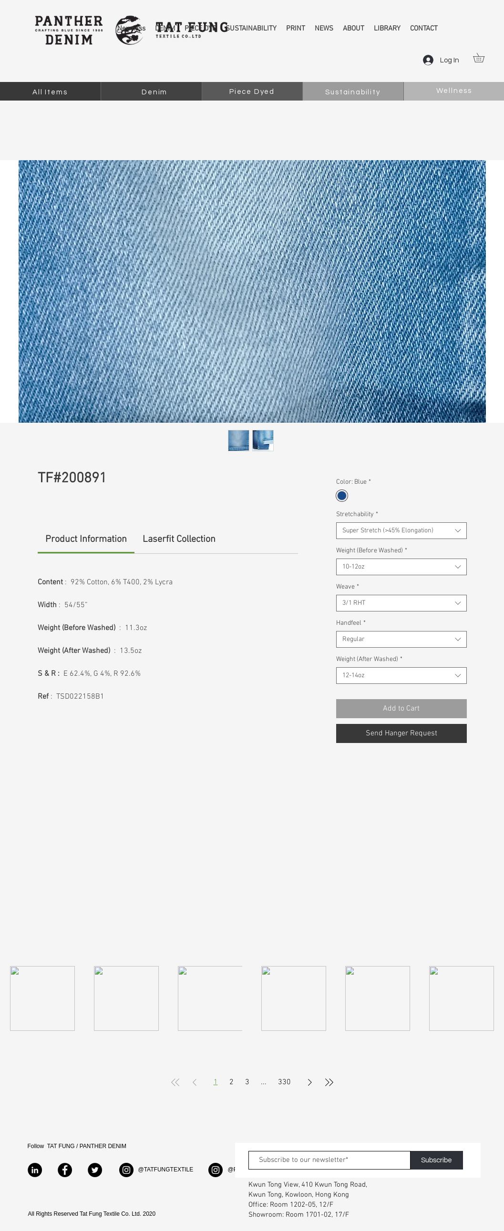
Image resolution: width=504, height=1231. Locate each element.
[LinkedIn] (35, 1170)
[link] (86, 539)
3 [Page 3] (247, 1082)
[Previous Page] (194, 1082)
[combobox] (401, 530)
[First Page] (175, 1082)
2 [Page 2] (231, 1082)
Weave (347, 587)
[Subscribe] (437, 1160)
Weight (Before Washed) (371, 551)
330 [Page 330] (284, 1082)
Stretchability (357, 514)
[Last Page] (329, 1082)
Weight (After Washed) (369, 659)
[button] (483, 57)
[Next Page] (310, 1082)
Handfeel (351, 623)
